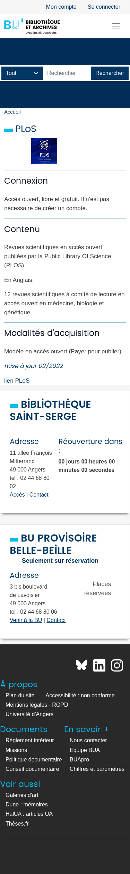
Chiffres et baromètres (97, 769)
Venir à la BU (26, 620)
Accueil (12, 112)
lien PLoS (16, 380)
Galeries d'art (22, 795)
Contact (39, 495)
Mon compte (61, 7)
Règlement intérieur (30, 740)
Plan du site (20, 695)
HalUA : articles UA (29, 814)
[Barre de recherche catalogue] (67, 73)
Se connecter (104, 7)
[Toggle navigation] (116, 26)
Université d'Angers (29, 714)
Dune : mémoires (27, 804)
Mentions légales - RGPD (37, 705)
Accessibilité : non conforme (80, 695)
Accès (17, 495)
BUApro (79, 759)
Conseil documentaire (32, 769)
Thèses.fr (17, 824)
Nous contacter (88, 740)
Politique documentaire (34, 759)
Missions (16, 750)
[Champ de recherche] (22, 73)
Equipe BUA (85, 750)
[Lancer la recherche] (110, 73)
